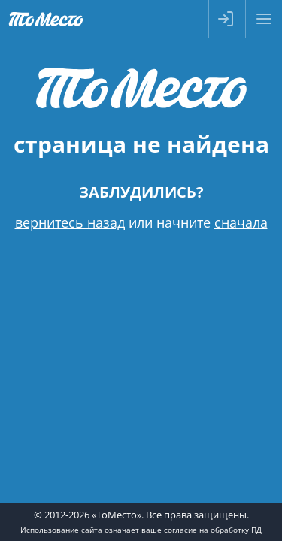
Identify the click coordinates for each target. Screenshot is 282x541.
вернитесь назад (70, 222)
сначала (241, 222)
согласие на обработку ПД (213, 529)
